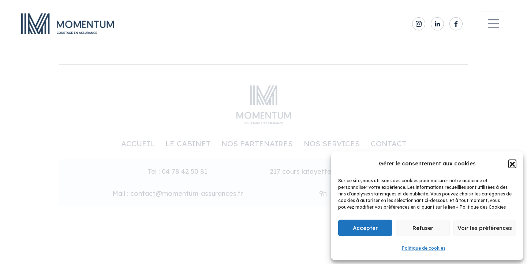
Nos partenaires (257, 143)
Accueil (137, 143)
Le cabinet (187, 143)
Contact (388, 143)
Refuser (422, 227)
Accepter (365, 227)
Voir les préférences (484, 227)
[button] (512, 163)
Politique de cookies (423, 248)
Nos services (332, 143)
